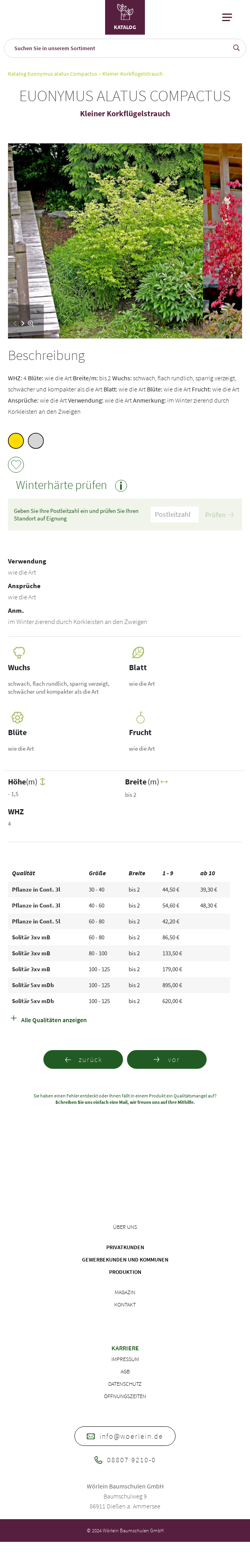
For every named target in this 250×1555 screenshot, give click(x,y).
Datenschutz (125, 1383)
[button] (23, 323)
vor (167, 1059)
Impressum (125, 1359)
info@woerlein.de (125, 1436)
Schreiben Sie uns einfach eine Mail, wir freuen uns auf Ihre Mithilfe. (125, 1102)
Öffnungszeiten (125, 1396)
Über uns (125, 1226)
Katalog (17, 73)
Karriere (125, 1348)
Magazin (125, 1292)
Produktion (125, 1271)
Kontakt (125, 1304)
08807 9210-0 (125, 1459)
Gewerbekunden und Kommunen (125, 1259)
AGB (125, 1371)
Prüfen (219, 514)
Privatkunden (125, 1247)
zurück (83, 1059)
